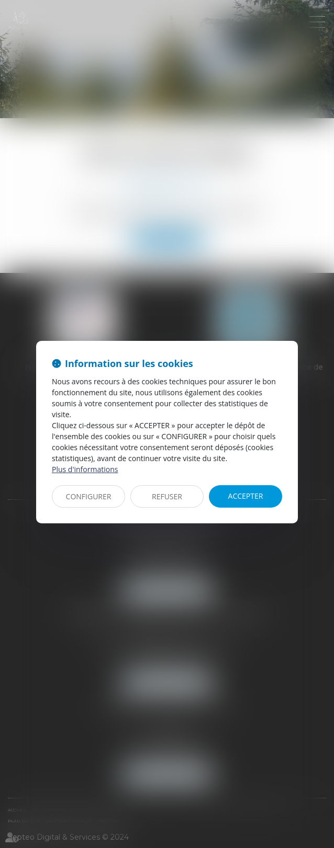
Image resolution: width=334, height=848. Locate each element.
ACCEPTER (245, 496)
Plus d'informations (85, 469)
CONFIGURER (89, 496)
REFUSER (167, 496)
